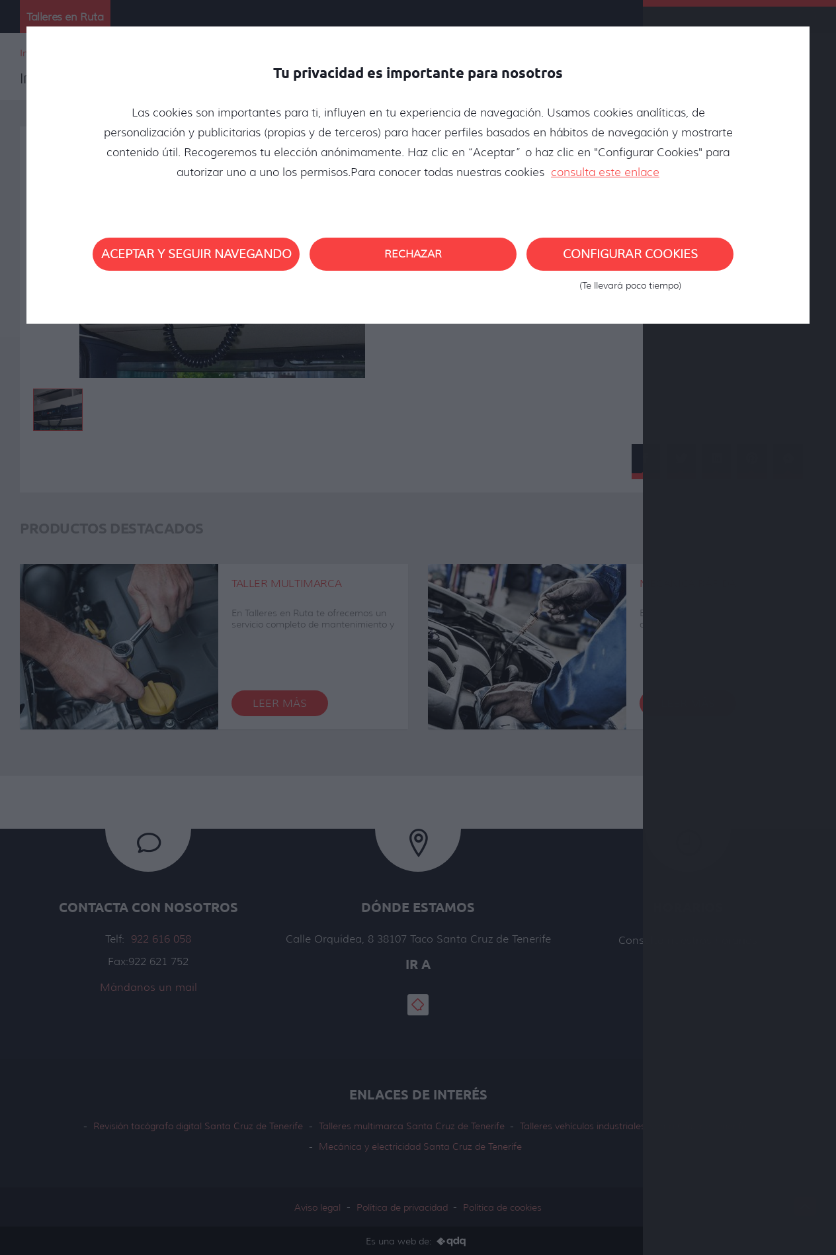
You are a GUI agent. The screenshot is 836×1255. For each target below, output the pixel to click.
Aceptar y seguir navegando (196, 254)
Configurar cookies (629, 259)
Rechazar (413, 254)
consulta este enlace (605, 172)
